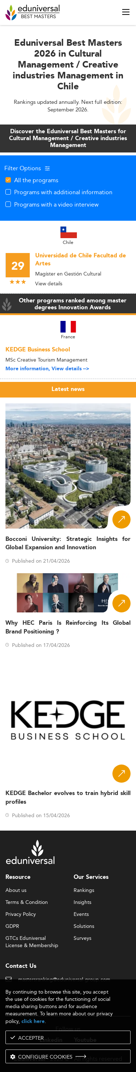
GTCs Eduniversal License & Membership (31, 938)
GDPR (12, 926)
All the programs (36, 180)
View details (48, 284)
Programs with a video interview (56, 204)
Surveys (82, 938)
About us (15, 890)
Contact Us (20, 966)
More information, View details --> (47, 369)
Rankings (84, 890)
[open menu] (125, 12)
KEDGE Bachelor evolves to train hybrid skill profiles (68, 797)
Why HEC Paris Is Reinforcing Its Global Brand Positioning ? (68, 627)
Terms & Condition (26, 902)
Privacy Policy (20, 914)
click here (33, 1021)
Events (81, 914)
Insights (82, 902)
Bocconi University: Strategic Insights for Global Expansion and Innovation (68, 543)
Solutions (84, 926)
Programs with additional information (63, 192)
